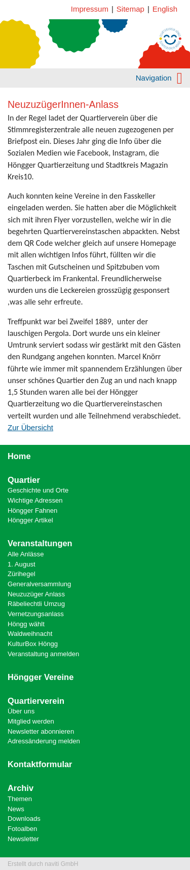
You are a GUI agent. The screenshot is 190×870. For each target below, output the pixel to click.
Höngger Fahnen (32, 510)
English (165, 9)
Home (19, 456)
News (16, 809)
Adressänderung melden (44, 741)
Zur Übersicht (30, 427)
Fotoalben (22, 829)
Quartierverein (36, 700)
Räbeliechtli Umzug (36, 604)
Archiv (20, 787)
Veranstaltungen (40, 543)
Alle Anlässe (26, 554)
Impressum (89, 9)
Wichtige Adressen (35, 500)
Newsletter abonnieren (41, 731)
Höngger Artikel (30, 520)
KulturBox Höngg (33, 644)
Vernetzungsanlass (36, 614)
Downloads (24, 818)
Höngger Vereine (40, 677)
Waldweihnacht (30, 633)
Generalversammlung (39, 584)
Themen (20, 799)
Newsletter (23, 839)
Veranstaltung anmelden (43, 654)
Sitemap (130, 9)
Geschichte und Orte (38, 490)
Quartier (24, 479)
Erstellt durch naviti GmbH (43, 863)
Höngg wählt (26, 624)
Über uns (21, 711)
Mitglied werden (31, 721)
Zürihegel (21, 574)
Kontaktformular (40, 764)
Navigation (159, 77)
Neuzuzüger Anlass (36, 594)
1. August (21, 564)
